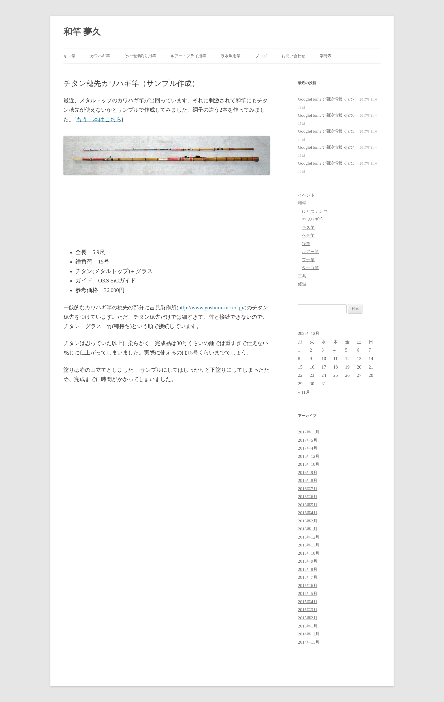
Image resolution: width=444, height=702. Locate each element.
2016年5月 (307, 504)
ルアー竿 (310, 251)
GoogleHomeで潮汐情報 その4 (326, 147)
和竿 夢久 (82, 32)
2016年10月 (308, 464)
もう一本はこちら (98, 119)
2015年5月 (307, 593)
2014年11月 (308, 642)
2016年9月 (307, 472)
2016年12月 (308, 456)
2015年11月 (308, 545)
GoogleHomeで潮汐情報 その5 (326, 131)
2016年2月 (307, 520)
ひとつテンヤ (314, 211)
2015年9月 (307, 561)
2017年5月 (307, 440)
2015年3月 (307, 609)
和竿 (302, 203)
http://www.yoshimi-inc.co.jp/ (211, 307)
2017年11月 (308, 431)
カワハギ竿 (100, 56)
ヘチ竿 (308, 235)
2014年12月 (308, 633)
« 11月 (304, 392)
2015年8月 (307, 569)
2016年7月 (307, 488)
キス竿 (69, 56)
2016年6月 (307, 496)
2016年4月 (307, 512)
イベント (306, 195)
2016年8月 (307, 480)
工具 (302, 275)
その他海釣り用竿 (140, 56)
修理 (302, 283)
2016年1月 (307, 528)
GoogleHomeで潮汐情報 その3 (326, 163)
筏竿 (306, 243)
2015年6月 (307, 585)
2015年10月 (308, 553)
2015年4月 (307, 601)
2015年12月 (308, 537)
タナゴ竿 (310, 267)
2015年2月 (307, 617)
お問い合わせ (293, 56)
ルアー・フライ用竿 (188, 56)
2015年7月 (307, 577)
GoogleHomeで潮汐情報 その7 (326, 99)
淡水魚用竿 (230, 56)
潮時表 (326, 56)
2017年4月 (307, 448)
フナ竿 (308, 259)
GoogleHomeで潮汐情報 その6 (326, 115)
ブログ (261, 56)
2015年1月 (307, 626)
